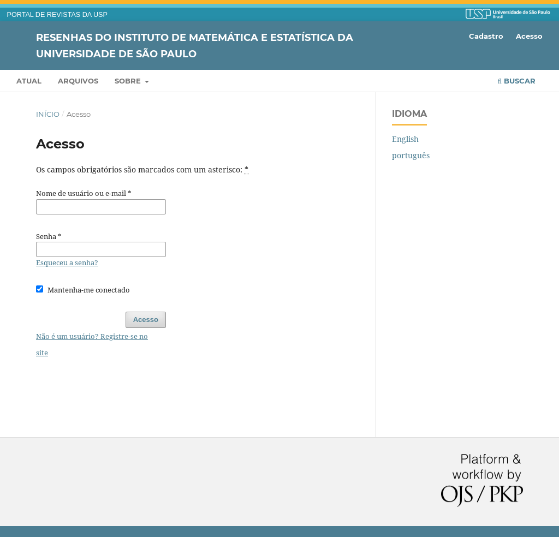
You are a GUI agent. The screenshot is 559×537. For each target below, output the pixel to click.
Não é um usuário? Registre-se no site (92, 344)
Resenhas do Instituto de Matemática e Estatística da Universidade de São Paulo (194, 45)
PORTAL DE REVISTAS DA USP (57, 15)
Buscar (517, 80)
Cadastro (486, 36)
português (411, 155)
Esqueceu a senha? (67, 262)
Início (48, 114)
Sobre (129, 80)
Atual (28, 80)
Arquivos (78, 80)
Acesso (529, 36)
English (405, 139)
